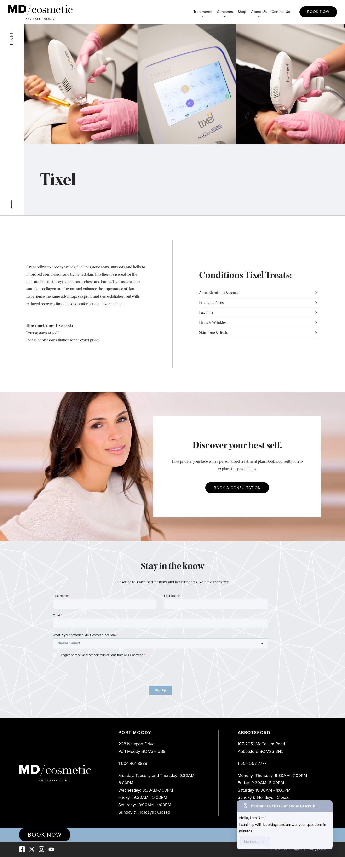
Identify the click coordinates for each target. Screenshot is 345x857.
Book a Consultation (237, 487)
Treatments (202, 11)
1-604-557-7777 (252, 763)
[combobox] (160, 643)
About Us (259, 11)
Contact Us (280, 11)
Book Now (318, 11)
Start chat (254, 842)
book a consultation (53, 340)
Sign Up (160, 690)
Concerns (225, 11)
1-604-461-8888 (132, 763)
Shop (242, 11)
